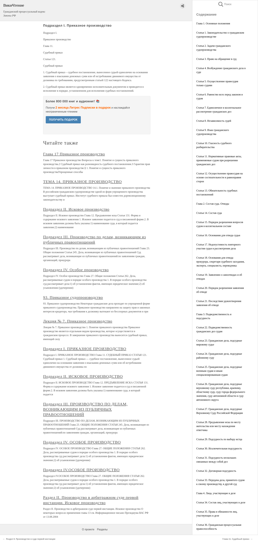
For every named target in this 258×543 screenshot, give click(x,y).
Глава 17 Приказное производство (74, 154)
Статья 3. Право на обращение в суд (216, 59)
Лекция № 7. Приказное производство (77, 321)
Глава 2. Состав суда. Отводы (212, 203)
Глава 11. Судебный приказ (235, 539)
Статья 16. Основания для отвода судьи (218, 235)
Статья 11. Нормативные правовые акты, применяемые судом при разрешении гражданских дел (219, 160)
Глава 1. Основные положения (213, 23)
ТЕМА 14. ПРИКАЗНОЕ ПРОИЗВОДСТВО (82, 181)
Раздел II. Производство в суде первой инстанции (30, 539)
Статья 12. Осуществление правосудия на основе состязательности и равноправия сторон (219, 177)
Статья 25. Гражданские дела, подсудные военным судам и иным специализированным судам (219, 371)
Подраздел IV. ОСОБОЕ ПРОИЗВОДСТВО (82, 442)
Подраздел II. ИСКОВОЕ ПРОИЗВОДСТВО (83, 376)
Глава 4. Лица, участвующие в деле (216, 493)
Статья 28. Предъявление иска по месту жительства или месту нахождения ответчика (218, 426)
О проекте (88, 529)
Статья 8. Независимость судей (213, 120)
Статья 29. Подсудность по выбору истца (219, 439)
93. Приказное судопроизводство (73, 297)
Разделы (102, 529)
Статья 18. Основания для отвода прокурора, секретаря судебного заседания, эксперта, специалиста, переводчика (220, 261)
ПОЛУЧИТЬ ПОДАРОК (63, 119)
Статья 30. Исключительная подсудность (219, 448)
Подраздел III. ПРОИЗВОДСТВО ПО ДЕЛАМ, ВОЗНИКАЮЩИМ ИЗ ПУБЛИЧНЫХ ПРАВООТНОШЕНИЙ (85, 409)
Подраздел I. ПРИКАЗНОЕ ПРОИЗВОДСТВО (84, 349)
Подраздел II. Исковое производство (76, 209)
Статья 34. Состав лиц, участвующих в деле (220, 502)
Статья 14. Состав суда (209, 213)
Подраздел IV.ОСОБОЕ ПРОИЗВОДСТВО (81, 470)
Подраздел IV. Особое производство (76, 270)
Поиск (224, 4)
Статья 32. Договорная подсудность (216, 470)
